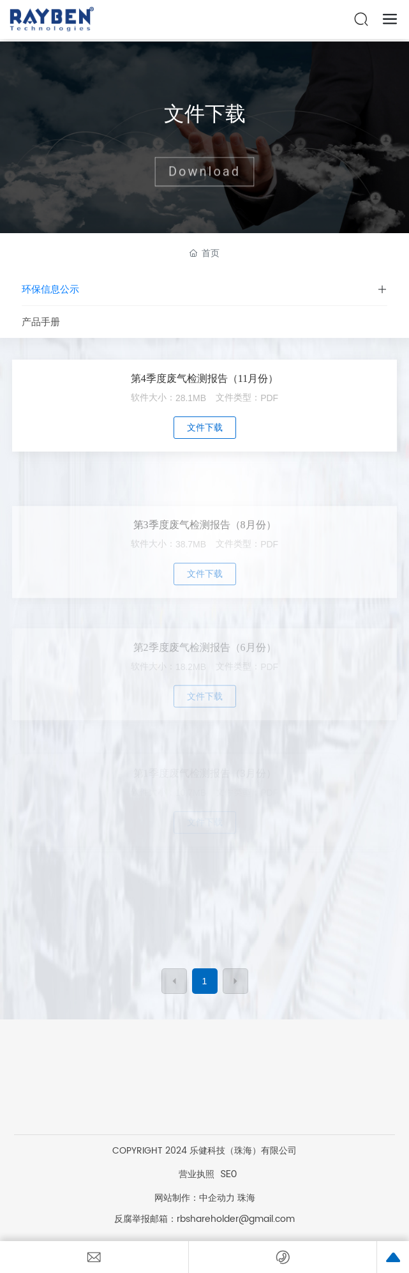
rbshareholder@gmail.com (236, 1219)
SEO (229, 1174)
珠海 (246, 1198)
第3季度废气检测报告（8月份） (204, 554)
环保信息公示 (50, 289)
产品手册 (41, 322)
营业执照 (196, 1174)
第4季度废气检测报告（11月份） (204, 378)
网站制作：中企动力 (194, 1198)
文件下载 (205, 113)
